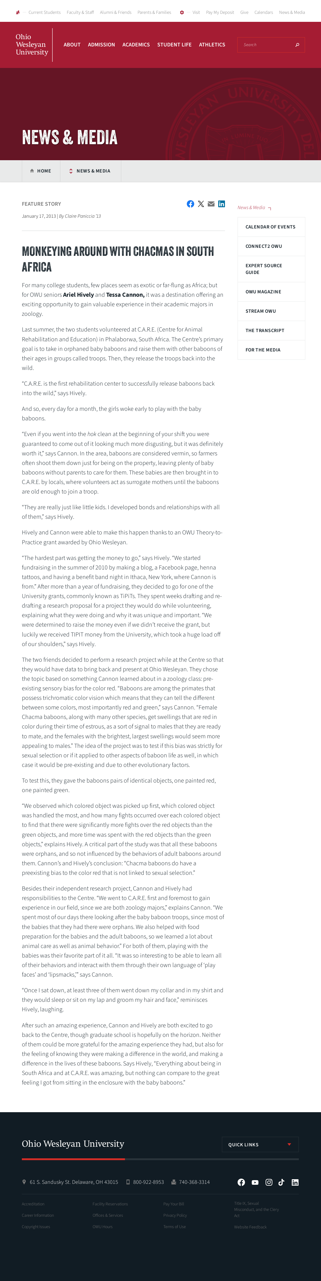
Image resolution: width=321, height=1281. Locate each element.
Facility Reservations (110, 1204)
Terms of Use (174, 1227)
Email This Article (211, 204)
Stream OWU (261, 311)
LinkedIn (295, 1182)
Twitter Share (201, 204)
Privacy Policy (175, 1215)
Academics (136, 45)
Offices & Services (108, 1215)
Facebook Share (190, 204)
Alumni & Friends (115, 12)
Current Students (45, 12)
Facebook (241, 1182)
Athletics (212, 45)
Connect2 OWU (264, 246)
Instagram (269, 1182)
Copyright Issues (36, 1227)
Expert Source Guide (264, 269)
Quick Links (243, 1144)
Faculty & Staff (80, 12)
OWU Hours (103, 1227)
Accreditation (33, 1204)
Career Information (38, 1215)
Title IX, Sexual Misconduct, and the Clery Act (256, 1209)
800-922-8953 (148, 1182)
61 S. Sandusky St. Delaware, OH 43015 (74, 1182)
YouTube (255, 1182)
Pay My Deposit (220, 12)
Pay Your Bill (173, 1204)
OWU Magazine (264, 291)
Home (44, 171)
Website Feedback (250, 1227)
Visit (196, 12)
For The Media (263, 350)
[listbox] (260, 1144)
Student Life (174, 45)
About (72, 45)
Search (297, 45)
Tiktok (281, 1182)
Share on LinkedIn (221, 203)
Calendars (264, 12)
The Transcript (265, 330)
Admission (101, 45)
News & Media (292, 12)
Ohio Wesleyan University (34, 52)
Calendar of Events (271, 227)
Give (244, 12)
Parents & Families (154, 12)
